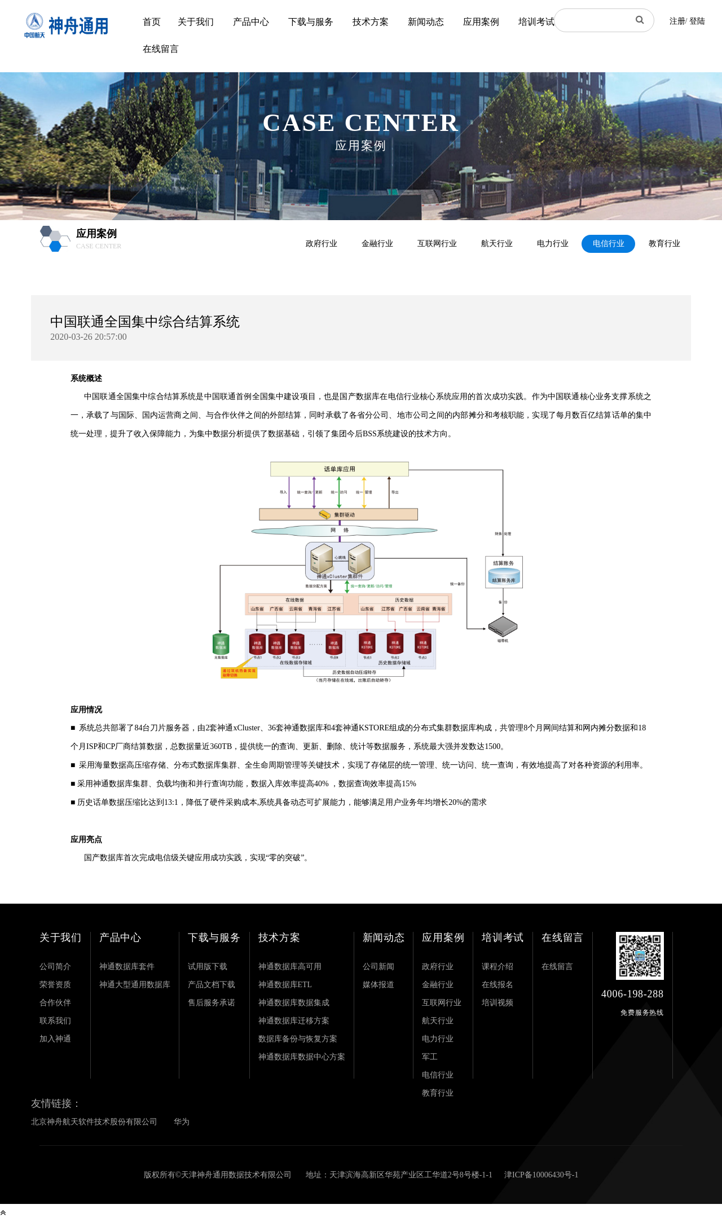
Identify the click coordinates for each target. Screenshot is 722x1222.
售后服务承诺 (211, 1002)
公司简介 (55, 966)
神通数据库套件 (127, 966)
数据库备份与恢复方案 (297, 1039)
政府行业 (321, 243)
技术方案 (371, 22)
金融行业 (377, 243)
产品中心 (251, 22)
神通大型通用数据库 (134, 984)
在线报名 (497, 984)
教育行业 (664, 243)
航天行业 (497, 243)
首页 (152, 22)
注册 (677, 21)
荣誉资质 (55, 984)
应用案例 (481, 22)
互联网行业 (437, 243)
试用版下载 (207, 966)
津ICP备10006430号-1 (541, 1175)
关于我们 (196, 22)
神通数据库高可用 (290, 966)
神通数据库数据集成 (293, 1002)
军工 (430, 1057)
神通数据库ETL (285, 984)
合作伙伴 (55, 1002)
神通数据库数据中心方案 (301, 1057)
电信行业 (608, 243)
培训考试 (536, 22)
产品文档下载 (211, 984)
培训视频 (497, 1002)
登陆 (697, 21)
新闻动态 (426, 22)
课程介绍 (497, 966)
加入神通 (55, 1039)
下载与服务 (310, 22)
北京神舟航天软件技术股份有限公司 (94, 1122)
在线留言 (161, 49)
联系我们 (55, 1021)
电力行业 (553, 243)
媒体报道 (378, 984)
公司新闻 (378, 966)
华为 (182, 1122)
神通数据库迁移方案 (293, 1021)
